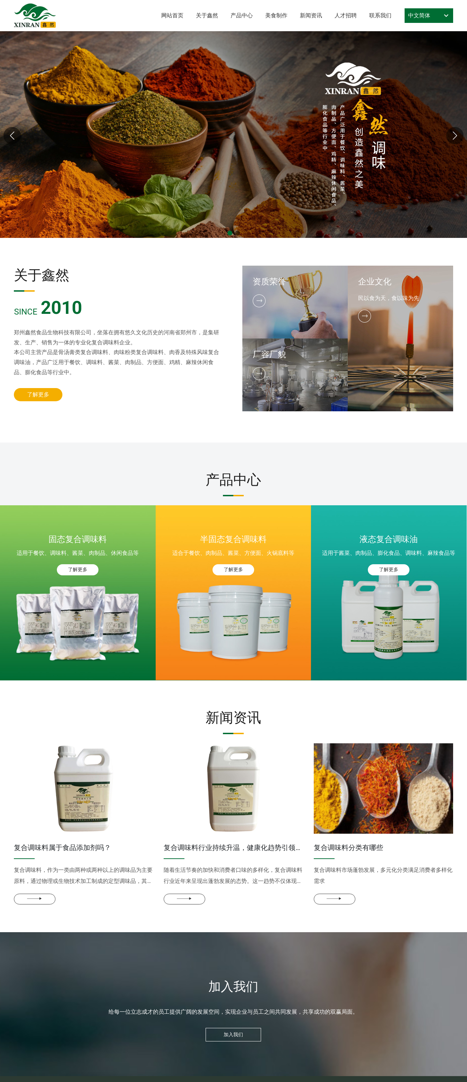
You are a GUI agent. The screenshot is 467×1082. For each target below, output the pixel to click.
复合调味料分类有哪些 (348, 847)
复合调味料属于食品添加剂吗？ (62, 847)
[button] (229, 233)
